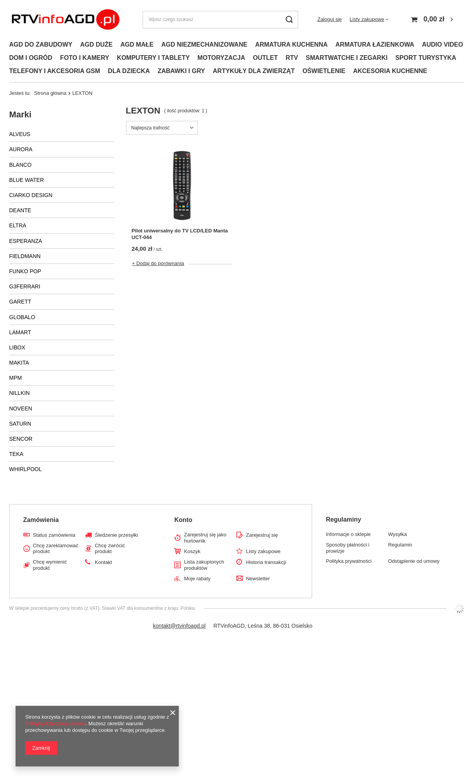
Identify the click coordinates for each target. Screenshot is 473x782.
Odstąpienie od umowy (413, 561)
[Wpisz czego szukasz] (220, 19)
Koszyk (192, 551)
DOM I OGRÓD (30, 57)
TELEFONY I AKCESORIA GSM (54, 71)
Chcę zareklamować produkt (56, 549)
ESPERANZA (25, 241)
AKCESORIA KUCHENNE (390, 71)
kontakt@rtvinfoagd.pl (179, 626)
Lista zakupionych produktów (204, 565)
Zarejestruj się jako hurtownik (205, 538)
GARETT (20, 301)
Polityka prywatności (349, 561)
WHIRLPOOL (25, 469)
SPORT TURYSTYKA (425, 57)
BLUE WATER (26, 180)
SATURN (20, 424)
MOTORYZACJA (221, 57)
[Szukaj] (289, 19)
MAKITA (19, 363)
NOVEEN (20, 408)
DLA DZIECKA (129, 71)
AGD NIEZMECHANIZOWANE (204, 44)
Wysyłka (397, 534)
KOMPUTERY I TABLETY (153, 57)
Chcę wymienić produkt (50, 565)
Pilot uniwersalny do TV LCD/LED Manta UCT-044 (180, 234)
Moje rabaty (197, 578)
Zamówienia (41, 520)
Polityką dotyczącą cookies (55, 723)
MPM (15, 378)
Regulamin (400, 545)
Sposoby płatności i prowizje (347, 548)
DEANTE (20, 210)
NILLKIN (19, 393)
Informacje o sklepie (348, 534)
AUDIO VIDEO (442, 44)
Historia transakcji (266, 562)
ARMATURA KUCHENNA (291, 44)
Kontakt (103, 562)
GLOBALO (22, 317)
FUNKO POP (25, 271)
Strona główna (50, 93)
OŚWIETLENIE (323, 71)
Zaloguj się (330, 19)
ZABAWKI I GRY (181, 71)
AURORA (21, 149)
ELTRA (17, 225)
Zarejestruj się (262, 535)
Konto (183, 520)
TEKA (16, 454)
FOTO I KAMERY (84, 57)
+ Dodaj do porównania (158, 263)
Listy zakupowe (367, 19)
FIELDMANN (25, 256)
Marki (20, 114)
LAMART (20, 332)
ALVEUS (19, 134)
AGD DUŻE (96, 44)
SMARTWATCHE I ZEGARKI (346, 57)
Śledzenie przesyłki (116, 535)
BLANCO (20, 165)
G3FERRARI (24, 286)
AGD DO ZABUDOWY (41, 44)
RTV (292, 57)
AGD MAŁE (137, 44)
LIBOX (17, 347)
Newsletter (258, 578)
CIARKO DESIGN (30, 195)
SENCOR (21, 439)
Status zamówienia (54, 535)
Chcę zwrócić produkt (110, 549)
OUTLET (265, 57)
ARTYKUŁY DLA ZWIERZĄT (254, 71)
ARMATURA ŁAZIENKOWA (374, 44)
